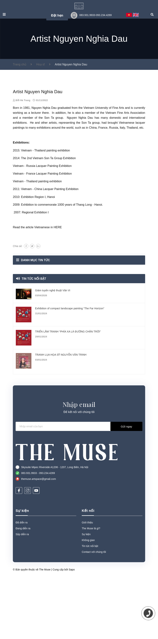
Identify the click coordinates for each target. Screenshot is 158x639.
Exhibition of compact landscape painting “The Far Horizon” (69, 392)
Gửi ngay (126, 510)
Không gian (88, 623)
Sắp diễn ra (22, 618)
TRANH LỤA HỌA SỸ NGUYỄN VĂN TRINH (60, 438)
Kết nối (88, 594)
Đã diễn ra (22, 606)
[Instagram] (27, 574)
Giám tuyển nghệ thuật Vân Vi (52, 374)
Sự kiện (22, 594)
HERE (58, 311)
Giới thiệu (87, 606)
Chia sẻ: (17, 329)
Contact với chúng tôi (94, 635)
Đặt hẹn (57, 15)
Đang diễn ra (23, 612)
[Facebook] (19, 574)
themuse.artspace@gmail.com (38, 562)
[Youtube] (36, 574)
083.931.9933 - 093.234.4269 (38, 556)
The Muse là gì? (91, 612)
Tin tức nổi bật (34, 362)
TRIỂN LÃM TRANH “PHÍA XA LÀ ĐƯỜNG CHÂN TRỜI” (68, 415)
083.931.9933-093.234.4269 (95, 15)
